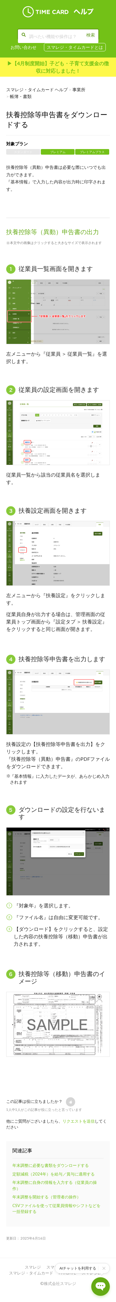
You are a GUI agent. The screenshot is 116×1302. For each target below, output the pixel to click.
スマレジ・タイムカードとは (75, 47)
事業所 (78, 89)
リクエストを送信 (78, 1121)
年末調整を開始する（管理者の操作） (46, 1196)
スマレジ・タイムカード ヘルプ (37, 89)
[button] (70, 1102)
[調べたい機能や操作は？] (58, 36)
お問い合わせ (24, 47)
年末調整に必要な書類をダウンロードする (50, 1165)
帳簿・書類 (21, 96)
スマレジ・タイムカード (31, 1272)
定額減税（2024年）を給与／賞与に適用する (53, 1173)
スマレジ (33, 1267)
